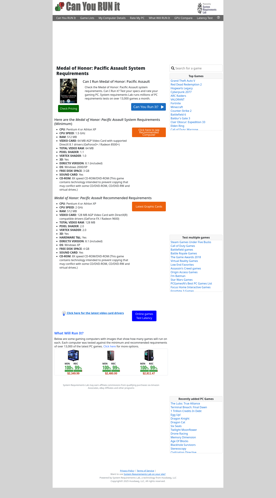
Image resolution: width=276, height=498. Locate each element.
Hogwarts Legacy (182, 88)
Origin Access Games (184, 272)
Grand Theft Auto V (183, 81)
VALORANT (177, 99)
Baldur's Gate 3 (180, 118)
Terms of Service (145, 470)
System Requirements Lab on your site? (144, 474)
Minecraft (177, 107)
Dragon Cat (178, 422)
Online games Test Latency (144, 316)
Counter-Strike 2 (181, 111)
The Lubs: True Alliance (185, 403)
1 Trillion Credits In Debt (186, 411)
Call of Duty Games (183, 246)
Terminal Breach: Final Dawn (189, 407)
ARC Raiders (178, 96)
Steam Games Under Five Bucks (191, 242)
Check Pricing (68, 108)
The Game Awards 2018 (186, 257)
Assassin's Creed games (186, 268)
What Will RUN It (159, 18)
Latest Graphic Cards (149, 206)
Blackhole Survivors (183, 445)
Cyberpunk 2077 (181, 92)
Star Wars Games (182, 280)
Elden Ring (177, 126)
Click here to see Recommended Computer (149, 132)
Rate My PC (137, 18)
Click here (109, 346)
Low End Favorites (182, 265)
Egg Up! (176, 415)
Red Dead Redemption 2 (186, 84)
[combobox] (198, 68)
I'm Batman (178, 276)
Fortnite (176, 103)
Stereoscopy (178, 448)
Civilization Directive (183, 452)
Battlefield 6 (178, 114)
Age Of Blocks (179, 441)
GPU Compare (183, 18)
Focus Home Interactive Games (191, 287)
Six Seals (176, 426)
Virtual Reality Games (184, 261)
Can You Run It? (148, 106)
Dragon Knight (180, 418)
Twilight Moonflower (184, 430)
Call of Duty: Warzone (184, 129)
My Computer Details (112, 18)
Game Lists (87, 18)
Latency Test (205, 18)
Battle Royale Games (184, 253)
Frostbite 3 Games (182, 291)
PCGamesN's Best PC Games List (191, 283)
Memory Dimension (183, 437)
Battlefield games (182, 249)
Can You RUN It (66, 18)
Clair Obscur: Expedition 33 (188, 122)
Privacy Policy (127, 470)
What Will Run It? (69, 333)
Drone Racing (179, 433)
